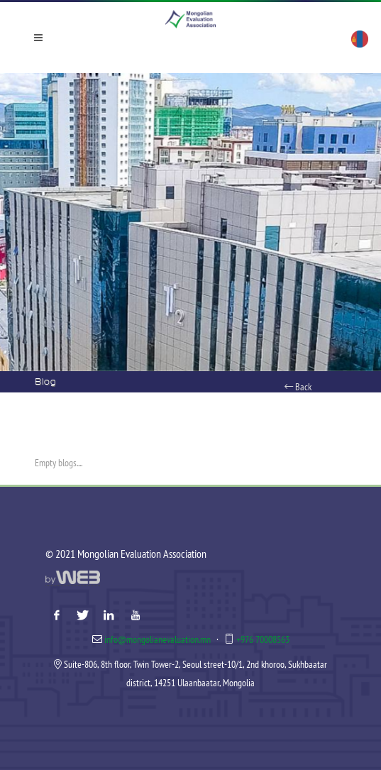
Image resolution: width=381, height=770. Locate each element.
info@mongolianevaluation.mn (157, 639)
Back (298, 386)
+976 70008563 (262, 639)
